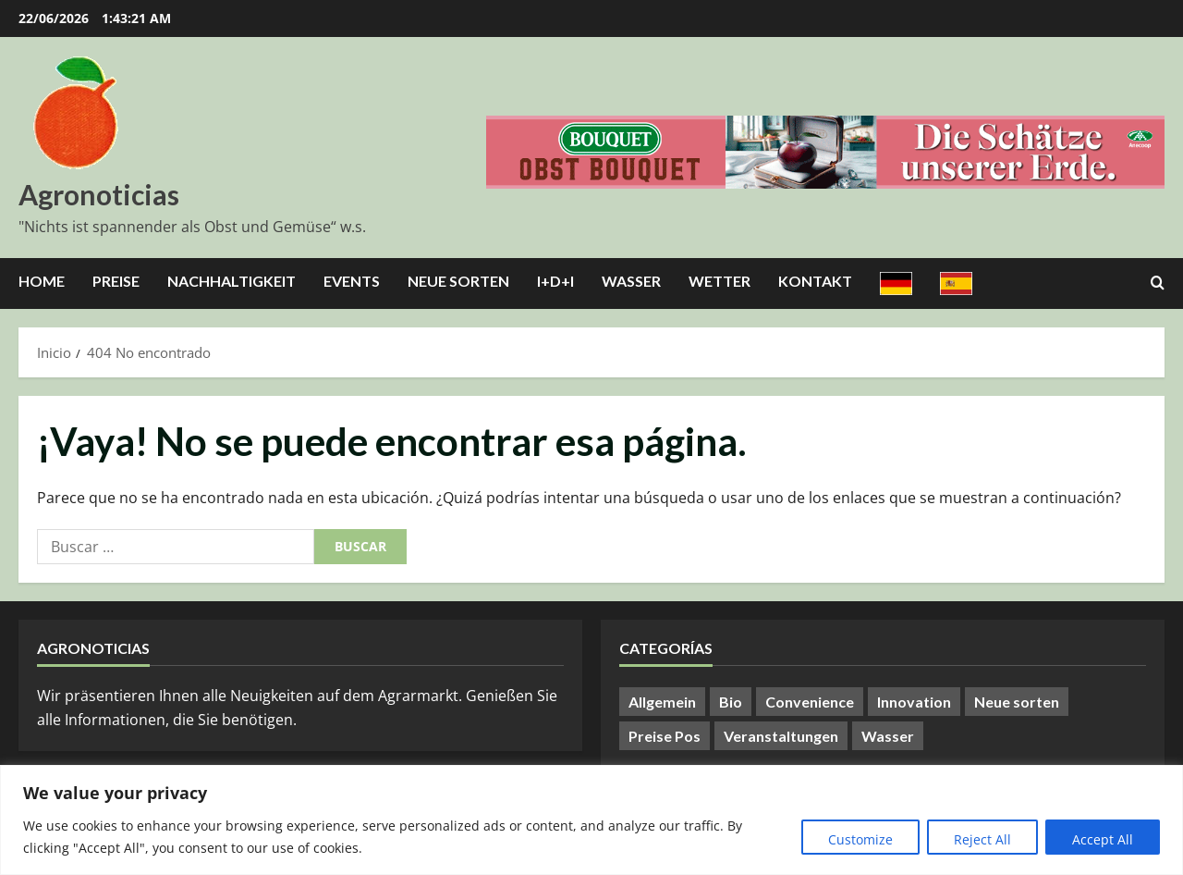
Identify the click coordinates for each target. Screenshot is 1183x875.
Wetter (719, 281)
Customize (860, 839)
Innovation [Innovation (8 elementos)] (914, 701)
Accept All (1102, 839)
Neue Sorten (458, 281)
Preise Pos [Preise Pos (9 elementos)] (664, 736)
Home (41, 281)
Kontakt (815, 281)
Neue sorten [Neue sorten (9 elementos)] (1016, 701)
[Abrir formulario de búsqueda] (1158, 283)
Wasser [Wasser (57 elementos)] (887, 736)
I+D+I (555, 281)
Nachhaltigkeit (231, 281)
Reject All (982, 839)
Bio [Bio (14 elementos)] (730, 701)
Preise (116, 281)
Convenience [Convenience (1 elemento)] (809, 701)
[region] (591, 820)
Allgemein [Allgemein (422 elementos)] (662, 701)
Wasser (631, 281)
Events (351, 281)
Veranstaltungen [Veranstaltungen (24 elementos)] (781, 736)
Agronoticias (98, 194)
